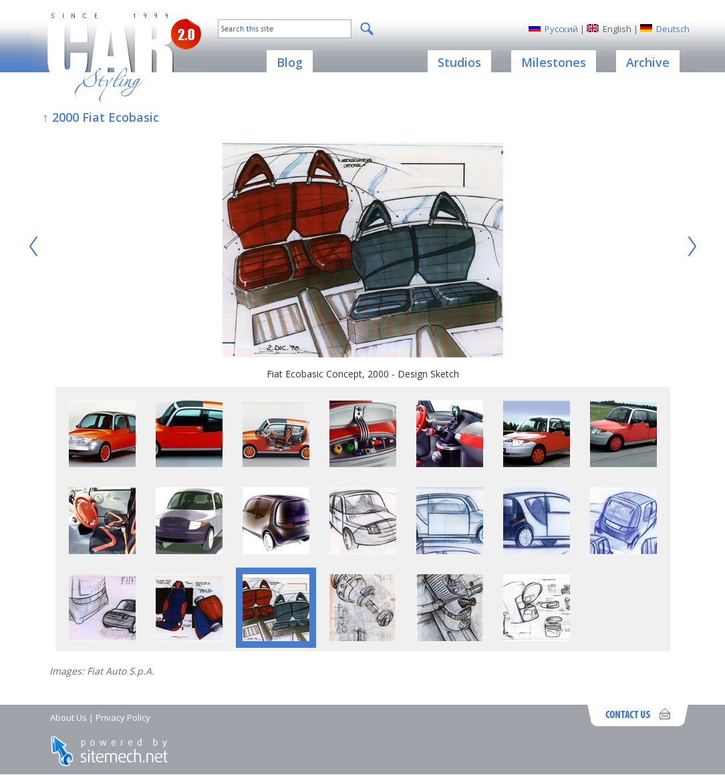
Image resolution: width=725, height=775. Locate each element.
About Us (68, 717)
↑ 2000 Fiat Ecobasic (101, 117)
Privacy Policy (123, 717)
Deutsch (673, 29)
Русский (561, 29)
